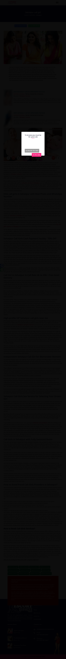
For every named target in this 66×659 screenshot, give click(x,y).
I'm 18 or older (36, 155)
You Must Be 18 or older (32, 150)
